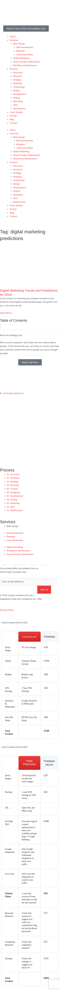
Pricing (13, 116)
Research (18, 76)
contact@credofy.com (13, 393)
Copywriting (18, 87)
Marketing (18, 101)
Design (16, 90)
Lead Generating (24, 54)
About (13, 36)
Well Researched (24, 47)
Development (19, 94)
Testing (16, 98)
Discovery (18, 72)
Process (14, 69)
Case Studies (16, 112)
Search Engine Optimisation (26, 62)
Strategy (17, 80)
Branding (17, 83)
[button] (30, 324)
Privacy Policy (7, 610)
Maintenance (19, 108)
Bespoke (20, 51)
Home (4, 565)
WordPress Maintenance (25, 65)
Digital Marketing (21, 58)
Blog (12, 119)
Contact (13, 123)
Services (14, 40)
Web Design (19, 43)
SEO (15, 105)
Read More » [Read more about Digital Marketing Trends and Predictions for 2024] (6, 313)
